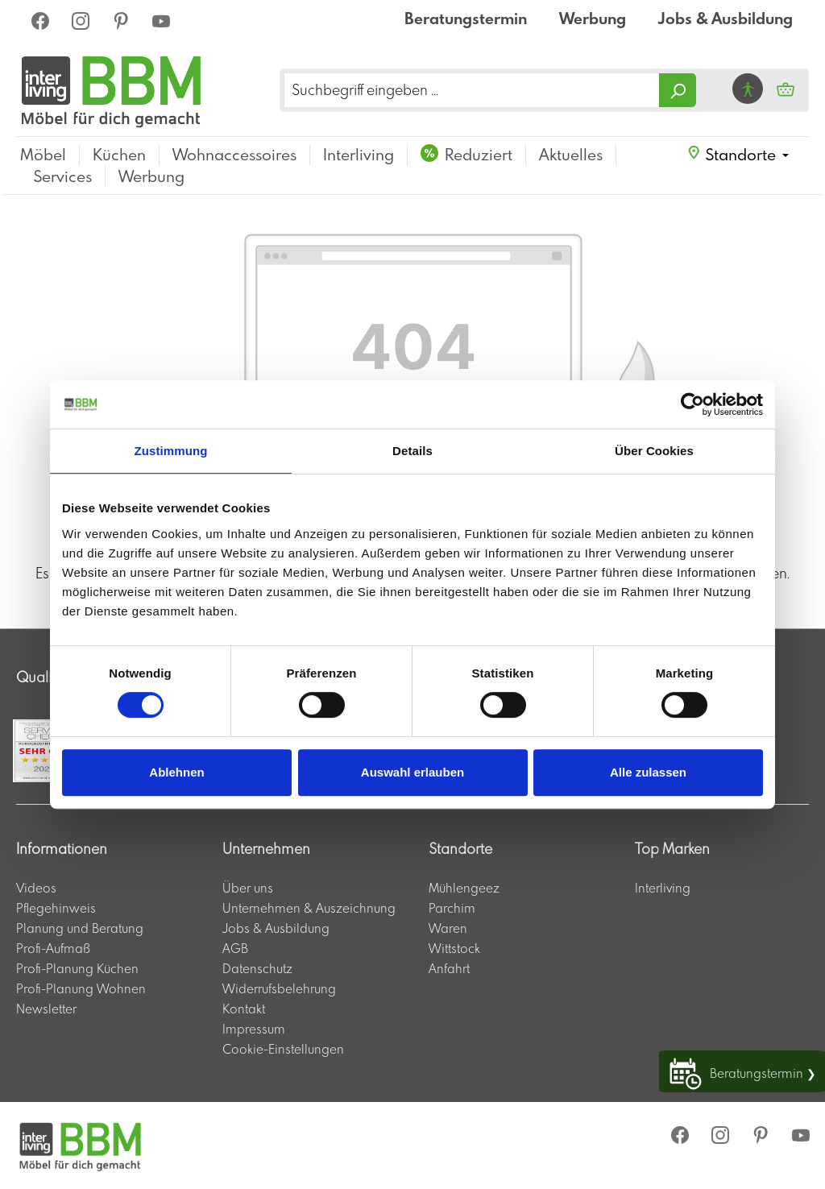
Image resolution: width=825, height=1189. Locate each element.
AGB (235, 948)
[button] (738, 155)
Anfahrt (449, 968)
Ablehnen (176, 772)
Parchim (452, 908)
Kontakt (243, 1008)
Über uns (247, 888)
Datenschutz (257, 968)
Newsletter (46, 1008)
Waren (448, 928)
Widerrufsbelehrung (279, 988)
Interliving (662, 888)
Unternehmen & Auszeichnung (309, 908)
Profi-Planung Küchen (77, 968)
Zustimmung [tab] (171, 451)
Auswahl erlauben (412, 772)
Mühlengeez (464, 888)
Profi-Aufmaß (53, 948)
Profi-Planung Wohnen (81, 988)
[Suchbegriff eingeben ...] (472, 90)
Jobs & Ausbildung (725, 18)
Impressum (253, 1029)
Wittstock (454, 948)
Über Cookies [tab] (654, 451)
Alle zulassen (648, 772)
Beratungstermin (465, 18)
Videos (36, 888)
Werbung (592, 18)
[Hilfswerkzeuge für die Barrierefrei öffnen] (747, 88)
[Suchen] (677, 90)
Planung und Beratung (79, 928)
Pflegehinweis (56, 908)
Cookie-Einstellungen (283, 1049)
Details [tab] (412, 451)
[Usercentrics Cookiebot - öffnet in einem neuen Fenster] (692, 404)
